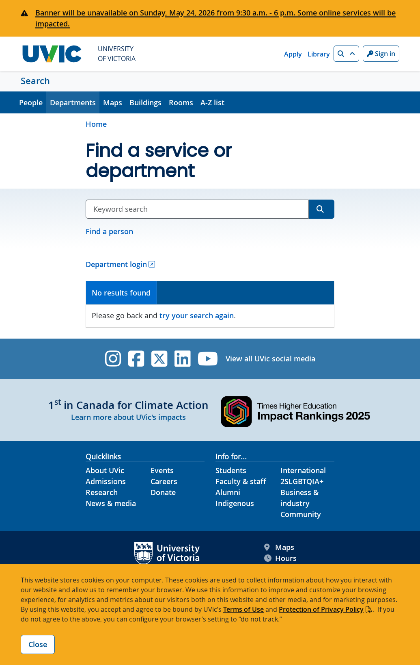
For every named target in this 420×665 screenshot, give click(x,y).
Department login (116, 264)
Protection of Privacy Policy (321, 609)
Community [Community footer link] (300, 514)
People (31, 102)
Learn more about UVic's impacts (128, 417)
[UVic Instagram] (113, 359)
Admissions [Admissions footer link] (106, 481)
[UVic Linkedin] (182, 359)
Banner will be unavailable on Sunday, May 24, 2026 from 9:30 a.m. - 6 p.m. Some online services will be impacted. (215, 18)
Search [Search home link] (35, 81)
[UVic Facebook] (136, 359)
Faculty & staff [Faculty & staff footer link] (240, 481)
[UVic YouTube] (208, 359)
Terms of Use (243, 609)
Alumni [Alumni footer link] (227, 492)
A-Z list (212, 102)
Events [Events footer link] (162, 470)
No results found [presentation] (121, 293)
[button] (346, 54)
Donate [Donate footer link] (163, 492)
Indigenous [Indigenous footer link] (234, 503)
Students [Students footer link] (230, 470)
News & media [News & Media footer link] (111, 503)
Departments (73, 102)
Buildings (145, 102)
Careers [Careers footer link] (164, 481)
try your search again (196, 315)
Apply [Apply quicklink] (293, 54)
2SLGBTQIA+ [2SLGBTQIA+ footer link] (301, 481)
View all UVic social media (270, 358)
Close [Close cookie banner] (37, 644)
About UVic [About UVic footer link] (105, 470)
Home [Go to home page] (96, 124)
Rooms (181, 102)
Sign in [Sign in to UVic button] (381, 53)
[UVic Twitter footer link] (159, 359)
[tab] (121, 292)
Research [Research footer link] (102, 492)
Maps (112, 102)
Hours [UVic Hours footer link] (280, 558)
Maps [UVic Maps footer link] (279, 547)
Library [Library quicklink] (319, 54)
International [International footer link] (303, 470)
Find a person (109, 231)
